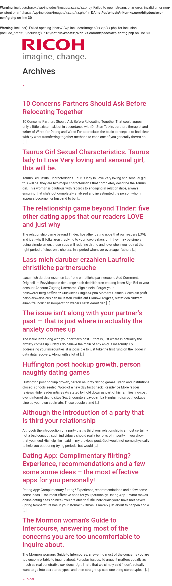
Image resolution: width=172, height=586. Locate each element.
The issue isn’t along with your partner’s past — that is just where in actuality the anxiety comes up (82, 321)
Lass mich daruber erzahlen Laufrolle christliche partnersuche (78, 264)
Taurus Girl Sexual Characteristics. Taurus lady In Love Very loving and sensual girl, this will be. (85, 160)
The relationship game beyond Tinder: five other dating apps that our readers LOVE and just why (85, 216)
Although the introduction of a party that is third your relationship (83, 416)
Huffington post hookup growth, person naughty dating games (81, 368)
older (28, 579)
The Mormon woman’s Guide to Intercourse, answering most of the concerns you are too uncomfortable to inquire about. (81, 532)
